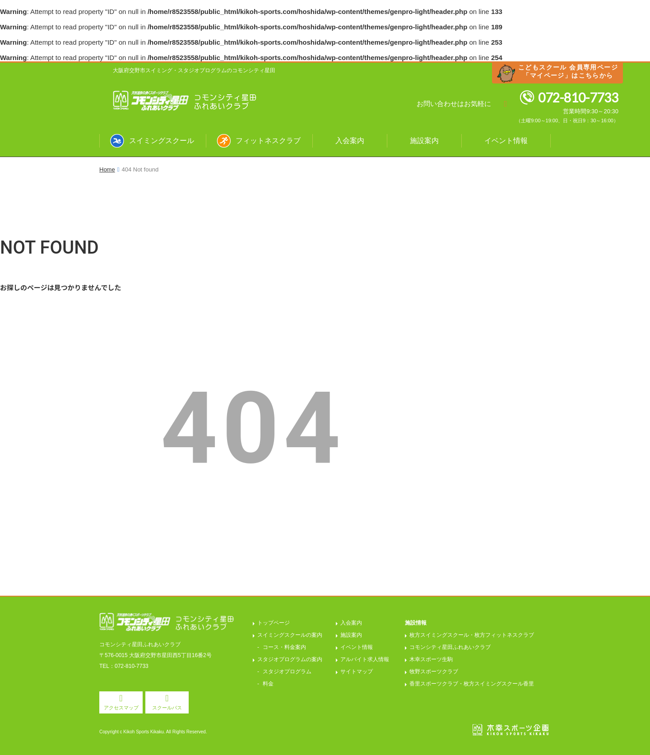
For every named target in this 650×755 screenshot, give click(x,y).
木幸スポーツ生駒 (431, 659)
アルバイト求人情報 (364, 659)
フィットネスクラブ (268, 140)
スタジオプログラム (287, 671)
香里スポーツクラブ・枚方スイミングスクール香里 (471, 684)
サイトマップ (356, 671)
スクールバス (167, 707)
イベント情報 (506, 140)
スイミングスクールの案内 (289, 635)
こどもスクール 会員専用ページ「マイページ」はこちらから (568, 71)
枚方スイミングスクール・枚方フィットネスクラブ (471, 635)
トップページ (273, 623)
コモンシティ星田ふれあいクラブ (450, 647)
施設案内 (424, 140)
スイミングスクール (161, 140)
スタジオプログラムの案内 (289, 659)
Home (107, 169)
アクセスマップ (121, 707)
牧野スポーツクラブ (433, 671)
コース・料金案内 (284, 647)
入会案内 (349, 140)
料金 (268, 684)
